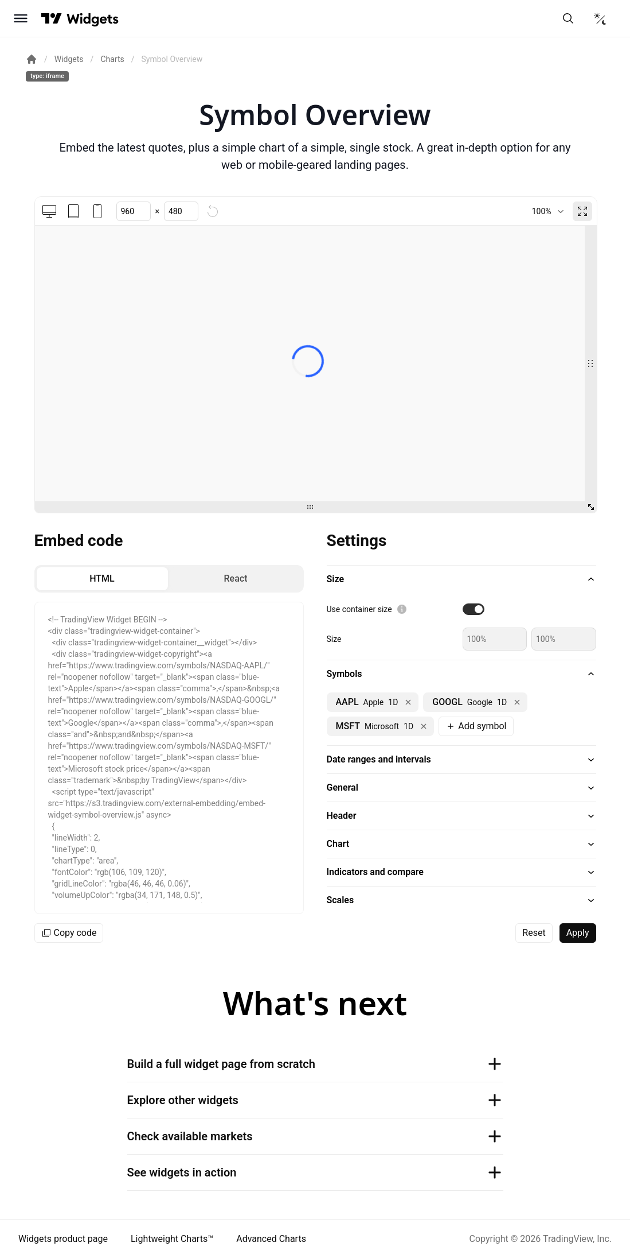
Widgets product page (63, 1238)
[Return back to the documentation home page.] (31, 59)
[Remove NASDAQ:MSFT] (423, 726)
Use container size (359, 609)
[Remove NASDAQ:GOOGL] (517, 702)
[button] (461, 579)
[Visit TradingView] (51, 18)
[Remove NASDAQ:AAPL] (408, 702)
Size (334, 639)
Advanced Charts (271, 1238)
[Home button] (92, 18)
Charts (112, 59)
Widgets (69, 59)
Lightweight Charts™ (172, 1238)
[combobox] (547, 211)
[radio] (102, 578)
